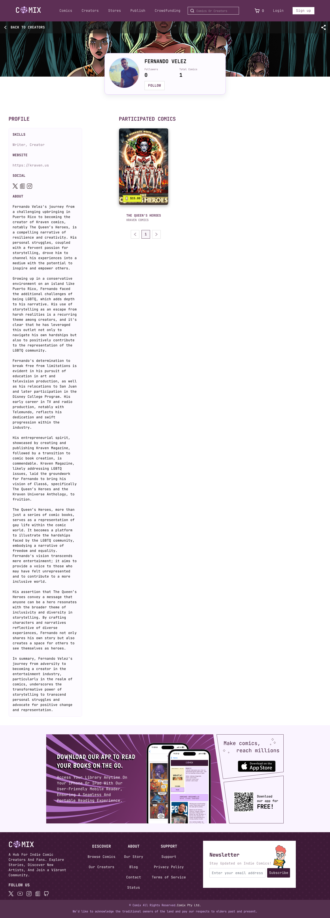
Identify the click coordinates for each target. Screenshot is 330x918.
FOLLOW (154, 85)
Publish (137, 10)
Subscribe (278, 872)
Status (133, 887)
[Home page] (28, 10)
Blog (133, 867)
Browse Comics (101, 856)
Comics (65, 10)
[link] (143, 166)
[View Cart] (257, 10)
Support (168, 856)
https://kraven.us (31, 165)
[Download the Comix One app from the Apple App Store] (261, 764)
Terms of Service (169, 877)
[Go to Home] (28, 9)
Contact (133, 877)
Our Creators (101, 867)
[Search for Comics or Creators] (213, 11)
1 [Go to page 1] (146, 234)
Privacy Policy (169, 867)
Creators (90, 10)
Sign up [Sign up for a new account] (303, 10)
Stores (114, 10)
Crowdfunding (167, 10)
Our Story (133, 856)
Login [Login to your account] (278, 10)
